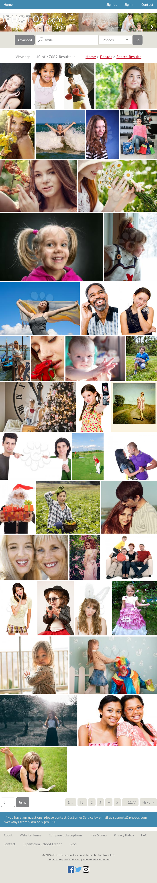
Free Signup (98, 835)
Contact (147, 4)
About (8, 835)
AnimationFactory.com (96, 859)
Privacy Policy (124, 835)
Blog (73, 844)
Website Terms (31, 835)
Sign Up (111, 4)
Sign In (129, 4)
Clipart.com (55, 859)
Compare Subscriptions (65, 835)
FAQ (144, 835)
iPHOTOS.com (72, 859)
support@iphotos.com (130, 817)
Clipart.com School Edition (42, 844)
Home (8, 4)
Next (146, 802)
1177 (132, 802)
